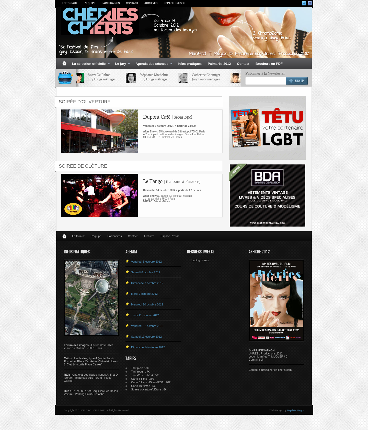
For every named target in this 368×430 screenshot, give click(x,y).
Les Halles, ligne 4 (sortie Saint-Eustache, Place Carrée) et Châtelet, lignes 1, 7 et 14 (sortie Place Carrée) (91, 361)
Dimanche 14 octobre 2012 (148, 347)
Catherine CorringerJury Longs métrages (207, 77)
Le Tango (172, 181)
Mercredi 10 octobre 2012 (147, 304)
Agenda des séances (152, 64)
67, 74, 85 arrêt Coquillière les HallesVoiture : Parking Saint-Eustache (91, 392)
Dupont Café (167, 117)
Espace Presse (174, 3)
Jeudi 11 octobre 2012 (145, 315)
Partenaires (111, 3)
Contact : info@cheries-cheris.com (270, 369)
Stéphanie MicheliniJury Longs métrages (155, 77)
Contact (132, 3)
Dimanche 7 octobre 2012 (147, 283)
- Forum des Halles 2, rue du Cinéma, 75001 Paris (88, 346)
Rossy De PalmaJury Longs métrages (103, 77)
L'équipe (90, 3)
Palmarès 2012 (219, 64)
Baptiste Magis (295, 410)
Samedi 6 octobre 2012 (145, 272)
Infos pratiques (190, 64)
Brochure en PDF (269, 64)
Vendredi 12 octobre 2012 (147, 325)
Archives (151, 3)
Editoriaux (70, 3)
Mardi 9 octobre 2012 (144, 293)
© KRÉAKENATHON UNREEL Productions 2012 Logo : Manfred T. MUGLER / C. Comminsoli (269, 355)
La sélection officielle (89, 64)
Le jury (121, 64)
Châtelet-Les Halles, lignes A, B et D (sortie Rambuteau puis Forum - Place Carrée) (91, 377)
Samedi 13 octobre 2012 (146, 336)
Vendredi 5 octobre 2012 (146, 261)
